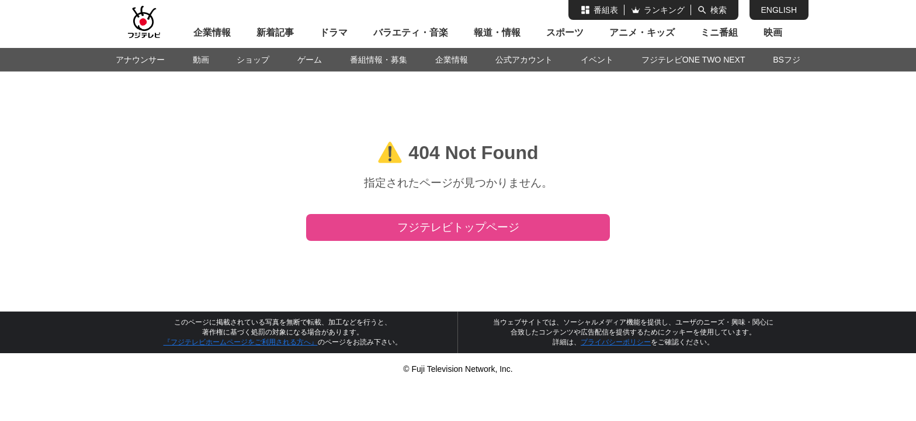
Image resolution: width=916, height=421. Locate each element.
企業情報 (212, 32)
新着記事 (275, 32)
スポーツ (565, 32)
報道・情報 (497, 32)
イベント (597, 59)
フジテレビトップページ (458, 227)
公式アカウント (524, 59)
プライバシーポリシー (616, 342)
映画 (773, 32)
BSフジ (786, 59)
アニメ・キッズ (642, 32)
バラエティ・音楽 (410, 32)
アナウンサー (140, 59)
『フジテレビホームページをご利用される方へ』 (241, 342)
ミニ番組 (719, 32)
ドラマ (334, 32)
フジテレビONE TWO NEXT (693, 59)
